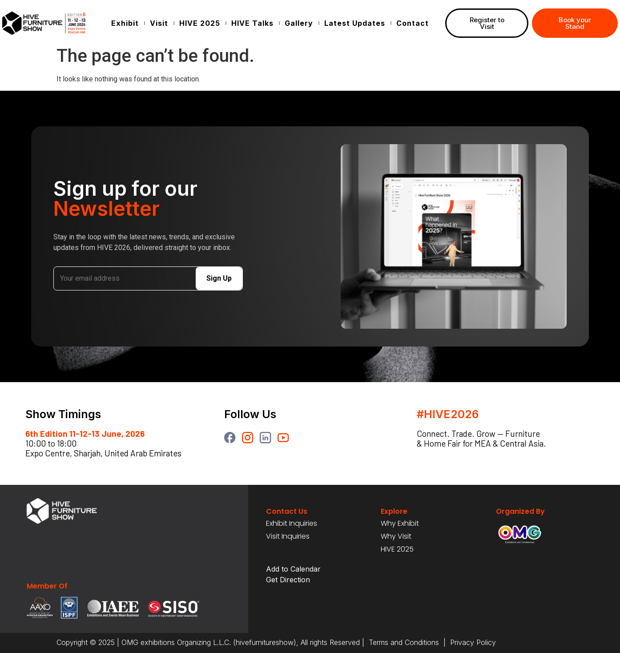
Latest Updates (354, 23)
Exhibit (125, 23)
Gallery (299, 23)
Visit (159, 23)
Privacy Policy (472, 642)
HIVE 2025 (199, 23)
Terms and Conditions (403, 642)
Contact (412, 23)
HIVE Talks (252, 23)
